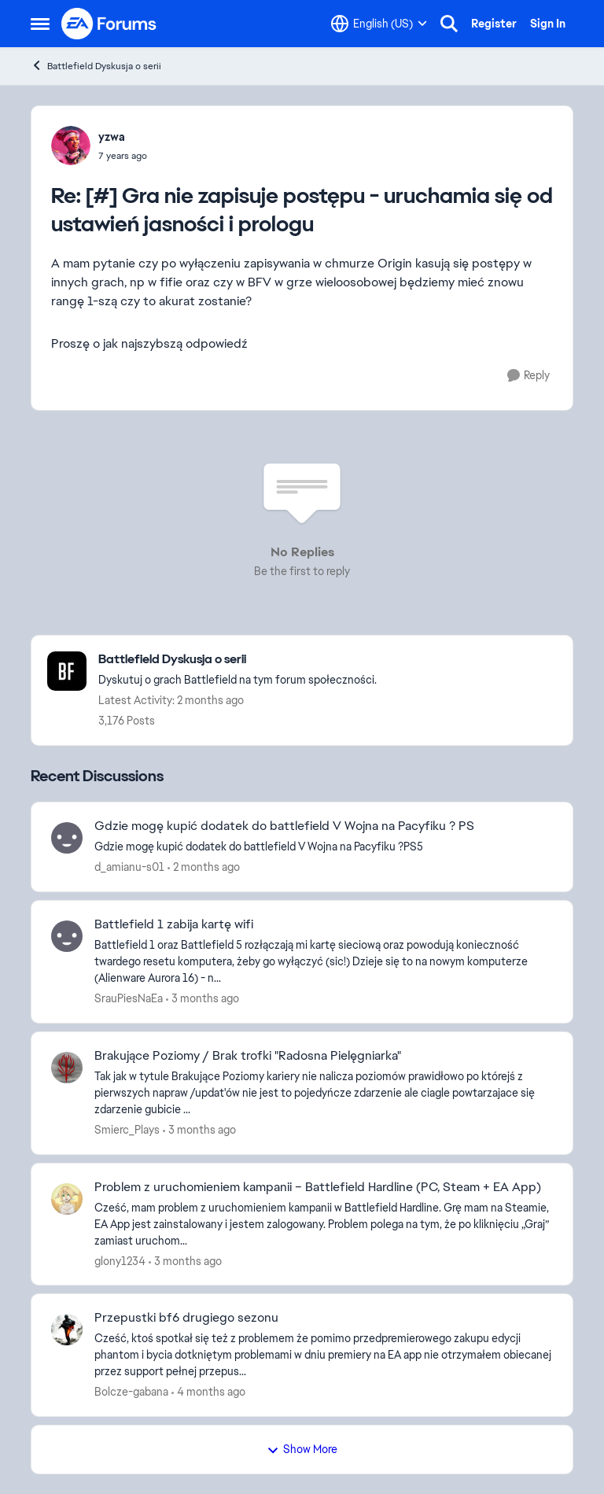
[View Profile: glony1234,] (67, 1199)
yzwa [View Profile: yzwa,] (111, 137)
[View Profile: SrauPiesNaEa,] (67, 936)
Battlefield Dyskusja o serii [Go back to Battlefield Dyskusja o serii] (96, 65)
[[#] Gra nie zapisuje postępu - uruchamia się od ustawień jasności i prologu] (122, 156)
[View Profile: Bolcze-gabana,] (67, 1329)
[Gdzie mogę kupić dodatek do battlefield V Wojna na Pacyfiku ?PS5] (323, 847)
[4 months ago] (208, 1392)
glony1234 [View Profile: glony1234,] (119, 1260)
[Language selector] (379, 23)
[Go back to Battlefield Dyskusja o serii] (237, 659)
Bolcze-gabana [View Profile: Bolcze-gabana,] (131, 1392)
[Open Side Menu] (40, 23)
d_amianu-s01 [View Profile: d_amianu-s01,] (129, 867)
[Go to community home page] (109, 23)
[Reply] (528, 375)
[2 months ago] (204, 867)
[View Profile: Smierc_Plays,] (67, 1067)
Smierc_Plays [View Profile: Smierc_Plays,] (127, 1130)
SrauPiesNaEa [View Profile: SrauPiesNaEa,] (128, 998)
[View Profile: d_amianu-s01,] (67, 838)
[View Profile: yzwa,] (70, 145)
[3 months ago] (202, 998)
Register (494, 24)
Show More (302, 1449)
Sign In (547, 24)
